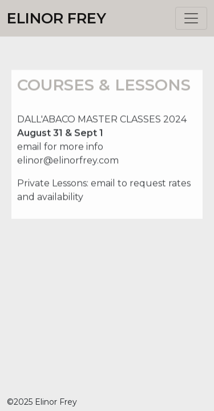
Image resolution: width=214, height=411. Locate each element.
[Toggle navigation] (191, 18)
